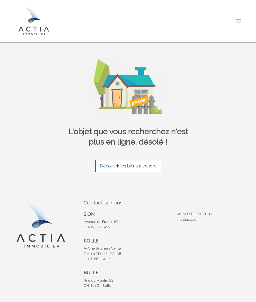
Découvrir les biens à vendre (128, 166)
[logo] (33, 21)
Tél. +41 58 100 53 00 (194, 214)
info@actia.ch (187, 219)
